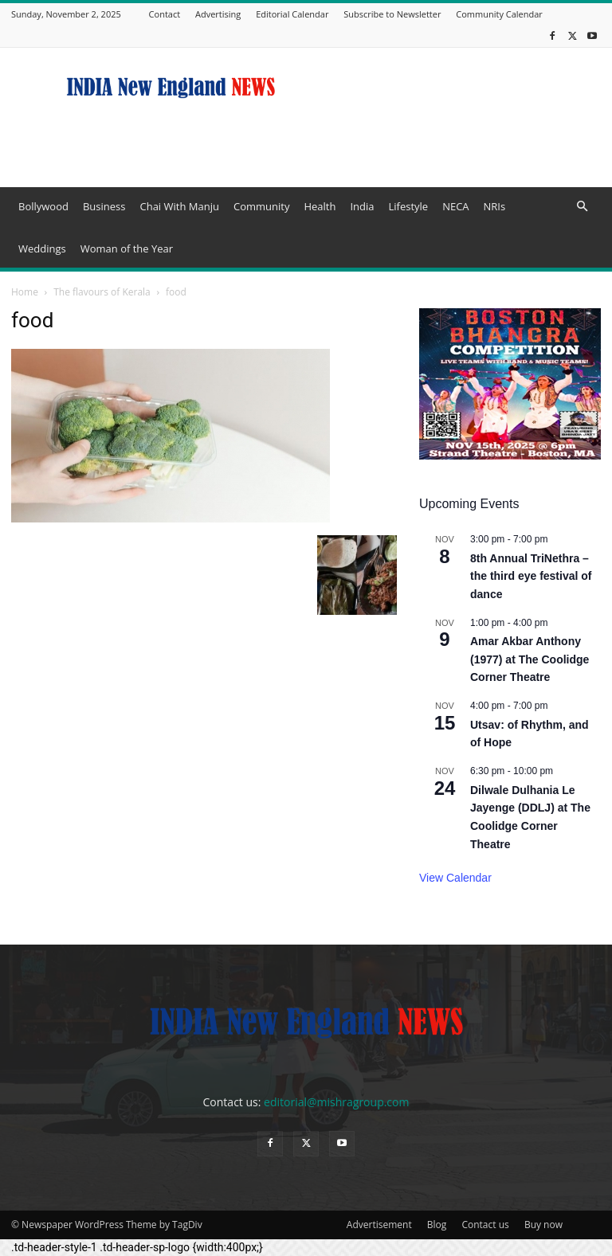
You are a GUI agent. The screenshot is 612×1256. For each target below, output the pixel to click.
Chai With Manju (178, 206)
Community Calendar (499, 14)
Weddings (42, 248)
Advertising (218, 14)
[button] (582, 206)
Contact (165, 14)
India (362, 206)
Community (261, 206)
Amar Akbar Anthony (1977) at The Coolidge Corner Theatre (529, 659)
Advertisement (379, 1224)
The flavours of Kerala (102, 292)
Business (104, 206)
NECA (455, 206)
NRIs (495, 206)
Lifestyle (408, 206)
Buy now (543, 1224)
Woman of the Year (126, 248)
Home (24, 292)
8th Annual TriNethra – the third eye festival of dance (530, 576)
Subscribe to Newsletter (392, 14)
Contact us (484, 1224)
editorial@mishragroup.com (336, 1101)
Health (319, 206)
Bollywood (43, 206)
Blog (437, 1224)
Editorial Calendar (292, 14)
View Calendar (455, 877)
